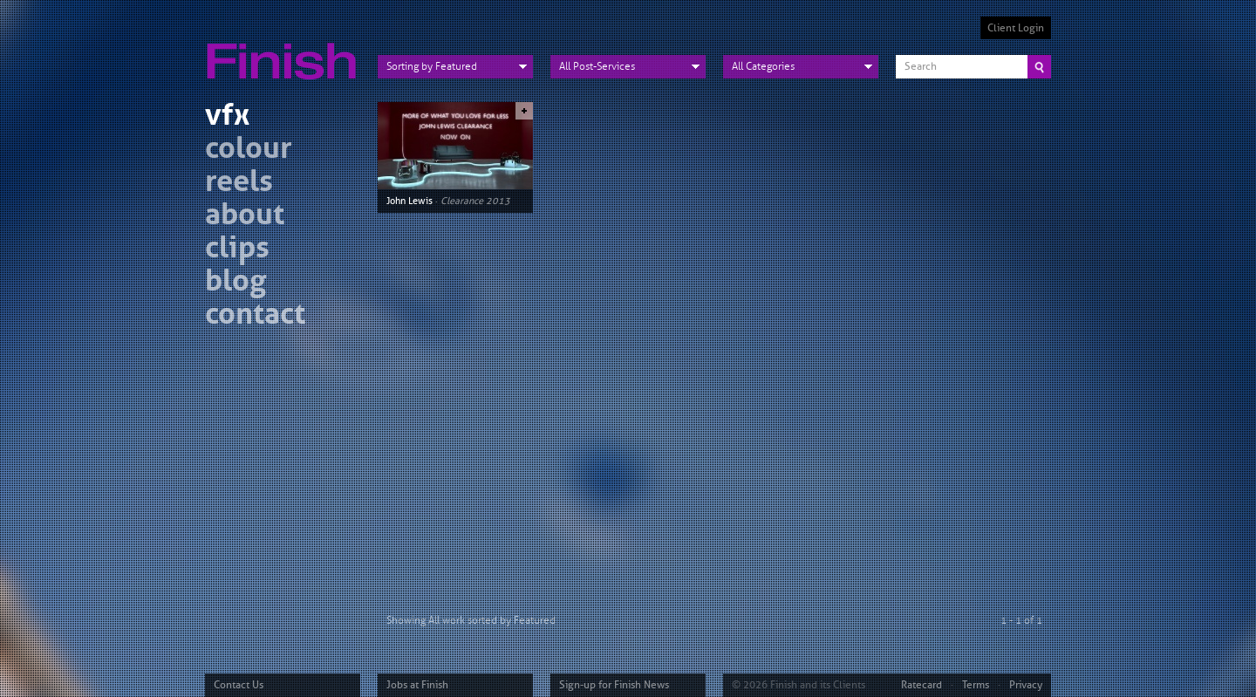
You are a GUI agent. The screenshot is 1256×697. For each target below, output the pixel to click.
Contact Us (238, 685)
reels (239, 183)
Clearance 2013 (475, 201)
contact (255, 316)
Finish (286, 50)
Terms (975, 685)
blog (235, 283)
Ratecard (921, 685)
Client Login (1015, 28)
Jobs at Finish (417, 685)
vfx (227, 117)
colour (248, 150)
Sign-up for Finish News (614, 685)
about (244, 217)
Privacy (1025, 685)
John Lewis (409, 201)
